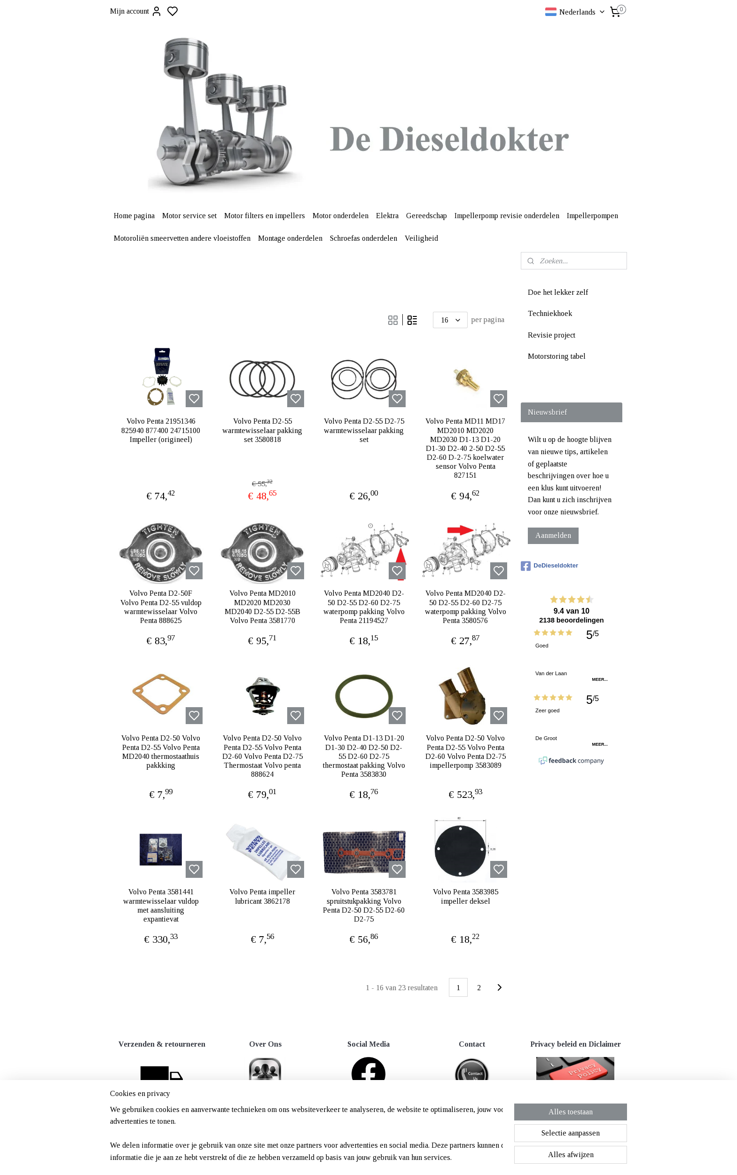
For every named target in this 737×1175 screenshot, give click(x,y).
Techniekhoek (550, 313)
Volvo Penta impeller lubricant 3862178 (262, 896)
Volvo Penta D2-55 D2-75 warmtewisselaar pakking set (364, 430)
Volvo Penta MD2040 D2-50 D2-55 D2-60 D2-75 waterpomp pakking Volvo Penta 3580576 (465, 606)
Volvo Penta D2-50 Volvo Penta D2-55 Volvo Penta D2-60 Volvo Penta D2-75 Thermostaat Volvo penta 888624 (262, 756)
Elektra (387, 216)
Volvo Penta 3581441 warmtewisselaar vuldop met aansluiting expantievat (161, 905)
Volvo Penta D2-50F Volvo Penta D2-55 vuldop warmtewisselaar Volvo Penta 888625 (161, 606)
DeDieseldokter (549, 566)
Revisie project (551, 335)
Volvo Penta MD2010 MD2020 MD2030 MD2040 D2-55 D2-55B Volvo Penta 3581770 (262, 606)
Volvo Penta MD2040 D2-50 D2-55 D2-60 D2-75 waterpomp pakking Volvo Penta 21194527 (364, 606)
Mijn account (136, 11)
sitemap (399, 1135)
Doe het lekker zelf (558, 292)
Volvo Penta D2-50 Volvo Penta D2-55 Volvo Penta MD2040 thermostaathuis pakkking (160, 751)
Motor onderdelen (340, 216)
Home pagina (134, 216)
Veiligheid (421, 238)
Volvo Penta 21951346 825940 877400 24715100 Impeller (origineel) (160, 430)
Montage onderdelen (290, 238)
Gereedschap (426, 216)
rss (414, 1135)
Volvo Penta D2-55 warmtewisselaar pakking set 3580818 (262, 430)
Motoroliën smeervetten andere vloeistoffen (182, 238)
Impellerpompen (592, 216)
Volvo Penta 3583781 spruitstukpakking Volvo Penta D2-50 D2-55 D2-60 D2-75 (364, 905)
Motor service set (189, 216)
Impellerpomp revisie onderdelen (507, 216)
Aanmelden (553, 535)
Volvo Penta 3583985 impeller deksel (465, 896)
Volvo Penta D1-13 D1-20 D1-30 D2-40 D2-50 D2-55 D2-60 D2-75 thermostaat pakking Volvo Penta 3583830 (364, 756)
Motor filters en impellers (264, 216)
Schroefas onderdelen (363, 238)
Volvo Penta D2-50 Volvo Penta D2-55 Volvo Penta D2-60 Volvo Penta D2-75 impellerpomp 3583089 (465, 751)
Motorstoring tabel (557, 356)
